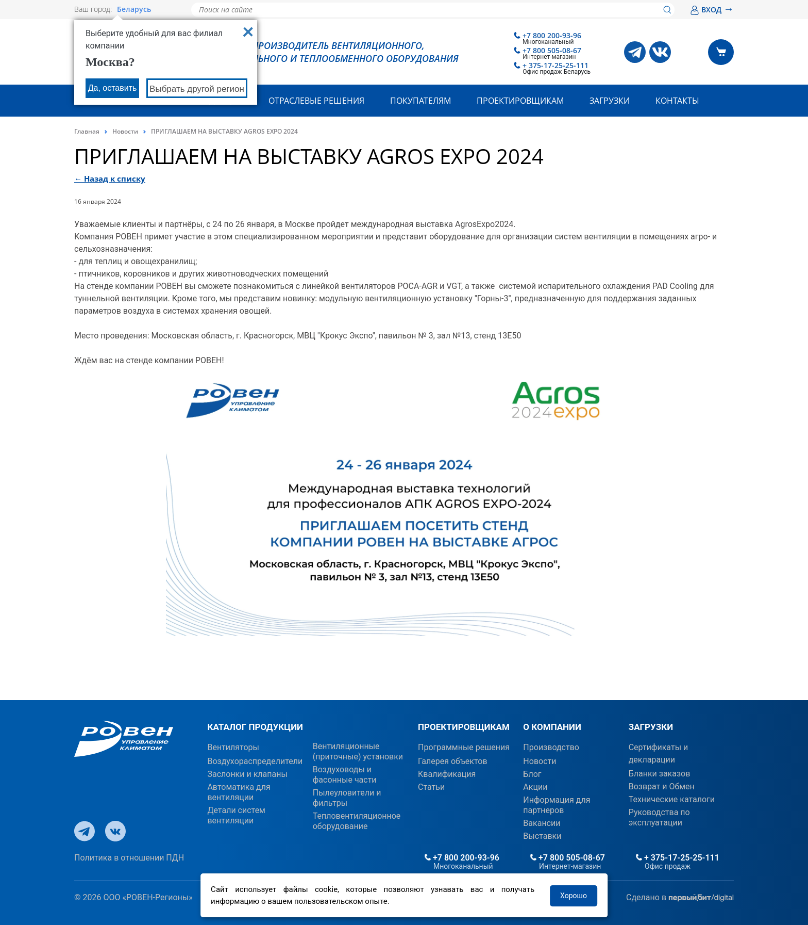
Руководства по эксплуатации (659, 817)
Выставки (542, 836)
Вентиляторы (233, 747)
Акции (535, 787)
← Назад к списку (109, 178)
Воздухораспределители (254, 761)
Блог (532, 774)
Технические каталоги (672, 799)
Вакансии (541, 823)
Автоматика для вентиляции (238, 792)
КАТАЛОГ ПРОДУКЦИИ (255, 727)
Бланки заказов (660, 773)
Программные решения (464, 747)
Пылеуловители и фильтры (347, 798)
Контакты (677, 100)
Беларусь (134, 9)
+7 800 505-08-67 (552, 50)
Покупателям (420, 100)
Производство (551, 747)
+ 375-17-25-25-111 (555, 65)
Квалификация (447, 774)
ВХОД (712, 9)
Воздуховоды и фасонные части (345, 775)
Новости (125, 131)
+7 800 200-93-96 (552, 35)
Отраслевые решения (316, 100)
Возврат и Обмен (662, 786)
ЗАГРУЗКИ (651, 727)
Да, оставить (112, 88)
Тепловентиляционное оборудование (357, 821)
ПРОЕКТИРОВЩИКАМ (464, 727)
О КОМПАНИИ (552, 727)
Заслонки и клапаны (247, 774)
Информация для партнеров (556, 805)
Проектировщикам (520, 100)
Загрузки (610, 100)
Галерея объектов (452, 761)
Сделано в (680, 897)
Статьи (431, 787)
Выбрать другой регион (196, 89)
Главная (86, 131)
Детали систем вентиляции (236, 815)
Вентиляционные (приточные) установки (358, 751)
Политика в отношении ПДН (129, 858)
